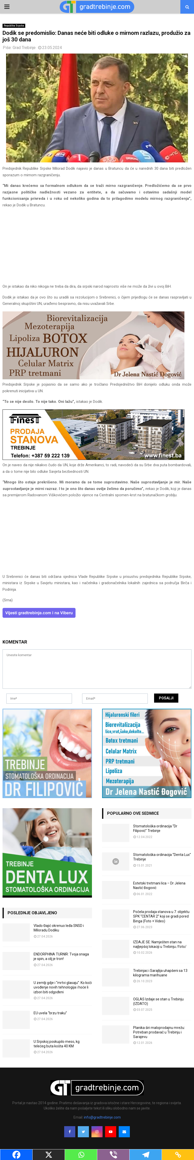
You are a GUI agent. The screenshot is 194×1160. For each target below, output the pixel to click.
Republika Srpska (14, 25)
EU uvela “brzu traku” (50, 1013)
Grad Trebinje (24, 47)
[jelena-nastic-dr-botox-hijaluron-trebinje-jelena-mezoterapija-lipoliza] (93, 378)
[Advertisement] (97, 248)
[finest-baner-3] (93, 458)
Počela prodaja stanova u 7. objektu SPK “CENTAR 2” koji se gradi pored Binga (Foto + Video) (161, 916)
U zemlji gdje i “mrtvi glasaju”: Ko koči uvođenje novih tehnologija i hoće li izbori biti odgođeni (63, 987)
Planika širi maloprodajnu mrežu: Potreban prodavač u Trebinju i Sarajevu (159, 1032)
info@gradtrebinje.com (102, 1117)
